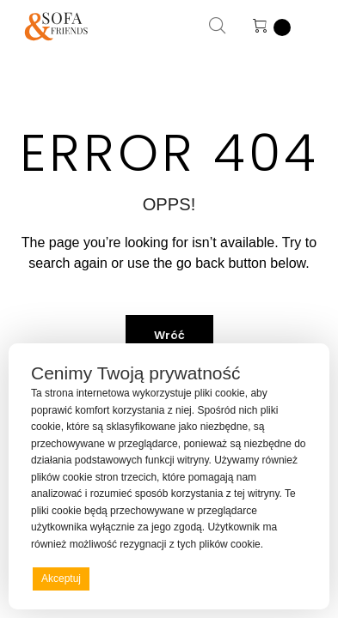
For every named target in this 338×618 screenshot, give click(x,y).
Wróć (169, 335)
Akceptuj (61, 579)
